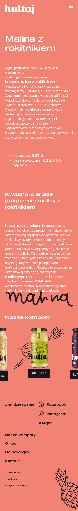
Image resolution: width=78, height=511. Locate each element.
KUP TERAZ (38, 373)
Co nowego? (17, 452)
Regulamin (11, 478)
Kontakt (12, 461)
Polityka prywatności (16, 485)
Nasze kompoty (20, 435)
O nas (10, 443)
